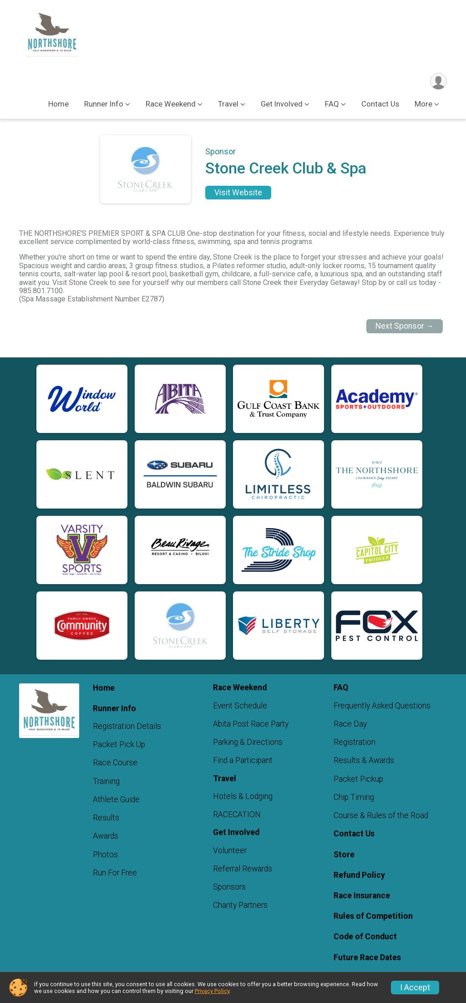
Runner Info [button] (103, 104)
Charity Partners (240, 905)
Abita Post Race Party (251, 723)
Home (58, 104)
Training (106, 781)
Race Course (115, 763)
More (423, 104)
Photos (105, 854)
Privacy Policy (212, 991)
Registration (354, 742)
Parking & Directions (248, 742)
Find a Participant (243, 760)
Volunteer (230, 850)
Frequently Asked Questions (382, 705)
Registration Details (127, 726)
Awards (105, 836)
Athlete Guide (116, 799)
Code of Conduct (365, 937)
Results (106, 817)
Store (344, 854)
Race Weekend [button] (171, 104)
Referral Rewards (242, 868)
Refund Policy (359, 875)
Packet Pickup (358, 779)
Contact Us (380, 104)
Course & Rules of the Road (381, 815)
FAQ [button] (332, 104)
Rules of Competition (373, 916)
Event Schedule (240, 705)
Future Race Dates (367, 957)
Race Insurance (362, 895)
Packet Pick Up (119, 744)
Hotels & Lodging (243, 796)
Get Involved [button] (282, 104)
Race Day (350, 723)
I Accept (415, 987)
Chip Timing (354, 797)
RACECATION (237, 815)
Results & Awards (364, 760)
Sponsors (229, 887)
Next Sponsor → (404, 326)
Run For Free (115, 872)
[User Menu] (438, 81)
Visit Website (238, 192)
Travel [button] (228, 104)
